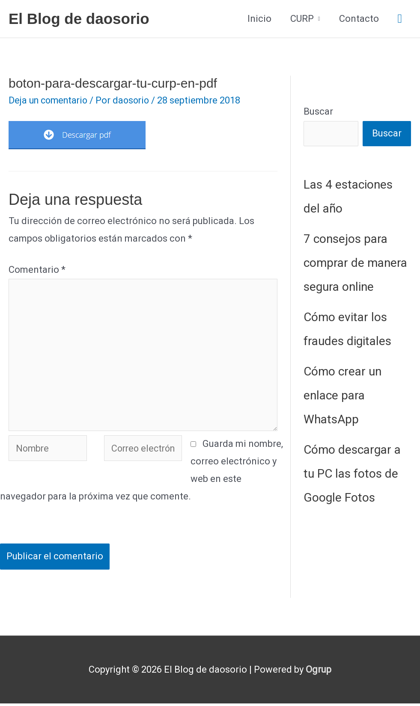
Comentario (37, 269)
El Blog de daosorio (79, 18)
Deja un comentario (50, 100)
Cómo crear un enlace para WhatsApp (342, 395)
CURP (302, 18)
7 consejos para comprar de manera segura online (355, 263)
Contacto (359, 18)
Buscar (318, 111)
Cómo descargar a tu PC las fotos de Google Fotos (352, 474)
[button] (400, 19)
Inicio (259, 18)
